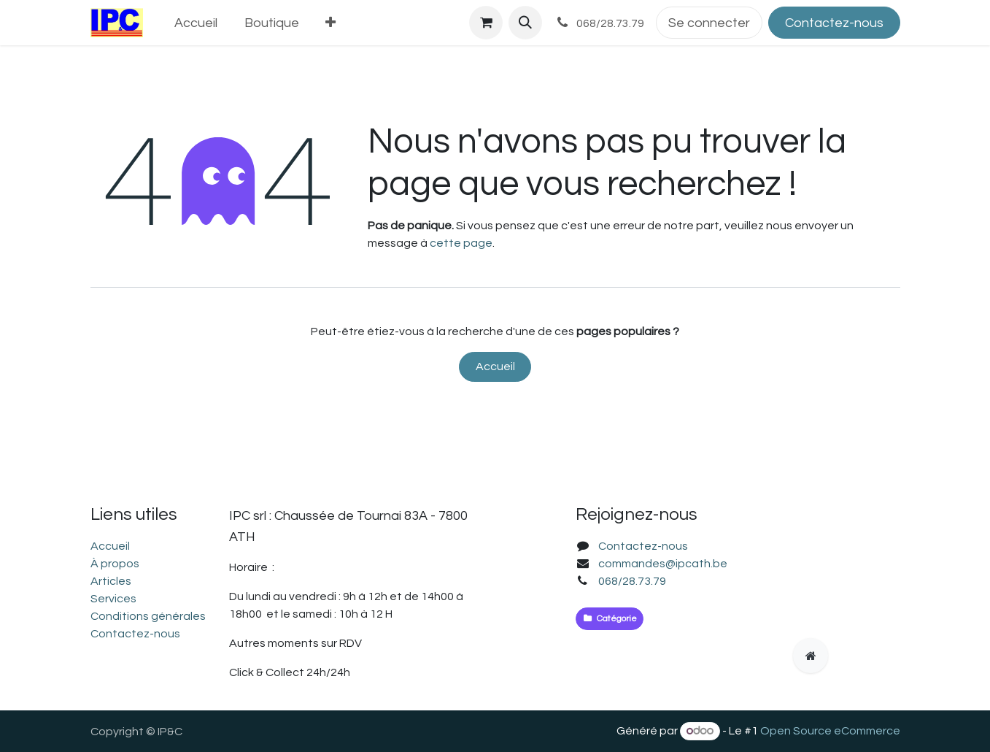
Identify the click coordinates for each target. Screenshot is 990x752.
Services (113, 599)
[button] (525, 22)
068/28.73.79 (632, 581)
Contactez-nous (834, 23)
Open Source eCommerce (830, 731)
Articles (110, 581)
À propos (114, 563)
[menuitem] (196, 23)
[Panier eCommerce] (486, 22)
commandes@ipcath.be (662, 563)
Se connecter (709, 23)
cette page (461, 243)
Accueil (495, 366)
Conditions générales (148, 616)
